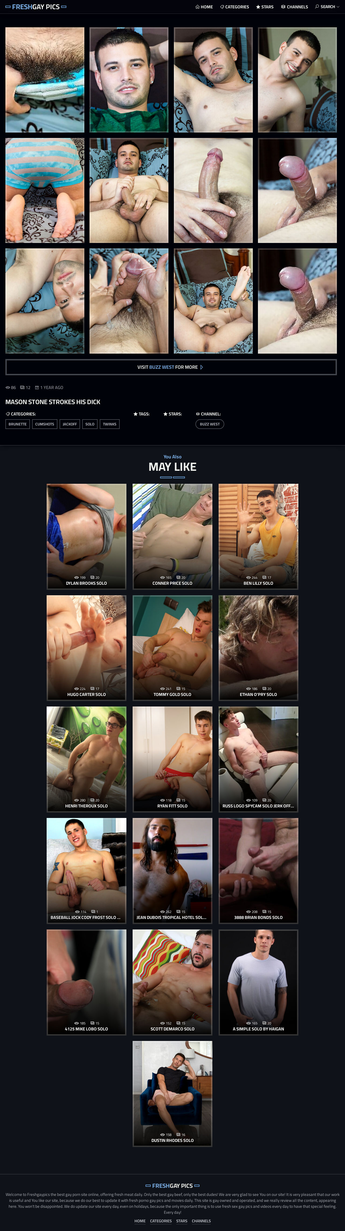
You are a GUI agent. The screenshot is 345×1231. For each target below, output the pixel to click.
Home (205, 7)
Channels (295, 7)
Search (327, 7)
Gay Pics (36, 6)
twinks (109, 423)
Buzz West (210, 423)
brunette (18, 423)
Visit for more (167, 366)
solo (89, 423)
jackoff (70, 423)
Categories (235, 7)
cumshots (44, 423)
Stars (266, 7)
